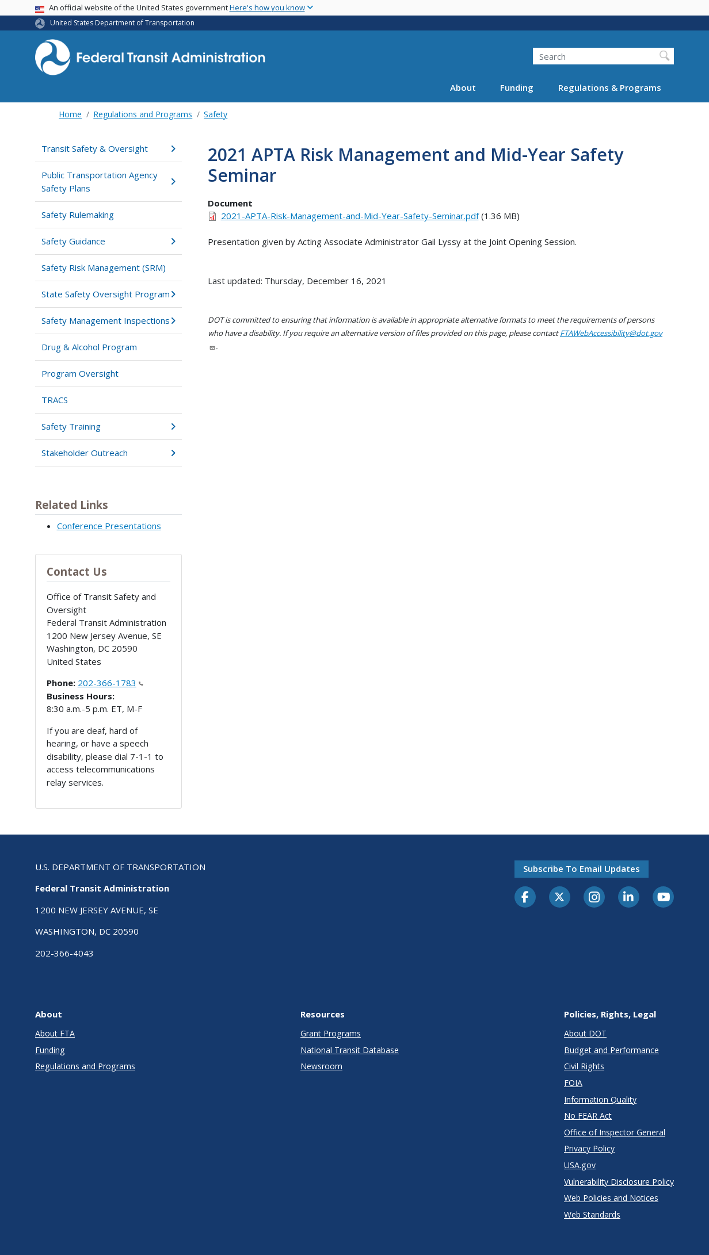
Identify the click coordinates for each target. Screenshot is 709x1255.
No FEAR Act (588, 1115)
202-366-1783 (110, 682)
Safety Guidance (108, 241)
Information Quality (600, 1099)
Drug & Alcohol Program (89, 347)
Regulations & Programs (609, 87)
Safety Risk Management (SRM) (103, 267)
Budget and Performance (611, 1049)
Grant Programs (330, 1033)
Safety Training (108, 426)
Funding (516, 87)
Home (70, 114)
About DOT (585, 1033)
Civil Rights (584, 1066)
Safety (215, 114)
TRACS (54, 399)
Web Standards (592, 1214)
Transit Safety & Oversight (108, 148)
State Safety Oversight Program (108, 294)
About (463, 87)
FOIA (573, 1082)
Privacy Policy (589, 1148)
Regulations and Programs (142, 114)
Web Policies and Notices (611, 1197)
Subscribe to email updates (581, 868)
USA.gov (580, 1165)
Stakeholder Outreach (108, 452)
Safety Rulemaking (77, 214)
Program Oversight (80, 373)
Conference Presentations (109, 525)
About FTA (55, 1033)
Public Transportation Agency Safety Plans (108, 181)
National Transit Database (349, 1049)
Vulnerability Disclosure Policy (619, 1181)
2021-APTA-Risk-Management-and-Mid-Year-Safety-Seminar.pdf (350, 215)
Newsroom (321, 1066)
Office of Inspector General (614, 1132)
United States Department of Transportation (122, 23)
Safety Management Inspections (108, 320)
